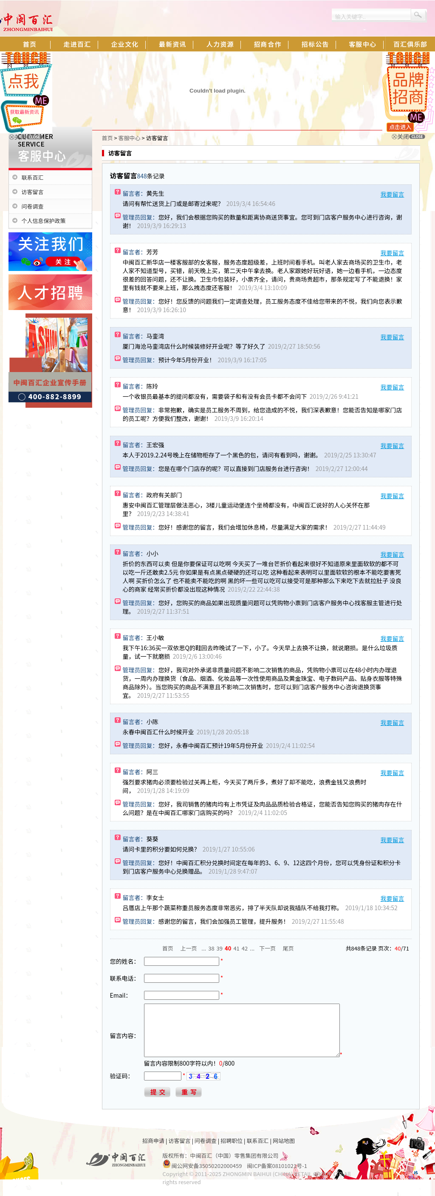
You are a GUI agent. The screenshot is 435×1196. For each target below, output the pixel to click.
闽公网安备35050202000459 (206, 1176)
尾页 (288, 948)
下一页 (267, 948)
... (203, 948)
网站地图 (284, 1151)
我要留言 (392, 194)
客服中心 (130, 138)
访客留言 (33, 192)
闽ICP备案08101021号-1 (277, 1176)
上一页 (189, 948)
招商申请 (153, 1151)
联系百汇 (33, 177)
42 (245, 948)
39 (220, 948)
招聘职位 (231, 1151)
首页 (107, 138)
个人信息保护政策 (44, 221)
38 (211, 948)
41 (236, 948)
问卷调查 (33, 206)
